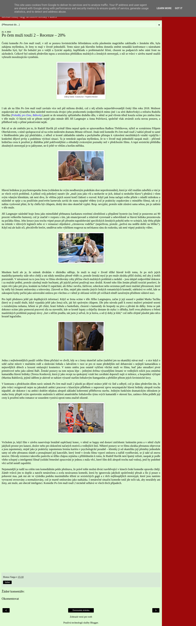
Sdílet (7, 582)
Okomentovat (10, 598)
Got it (178, 8)
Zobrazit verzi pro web (81, 616)
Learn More (164, 8)
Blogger (94, 622)
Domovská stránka (81, 610)
